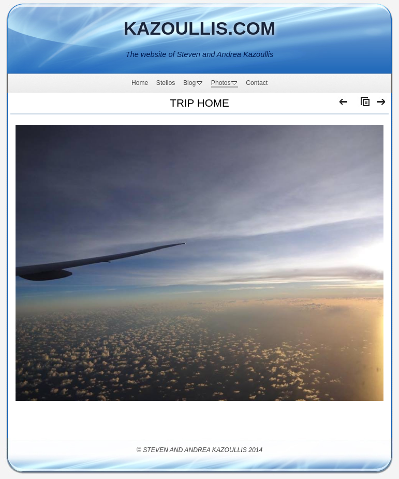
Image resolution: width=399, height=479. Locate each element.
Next (381, 104)
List (363, 104)
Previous (343, 104)
